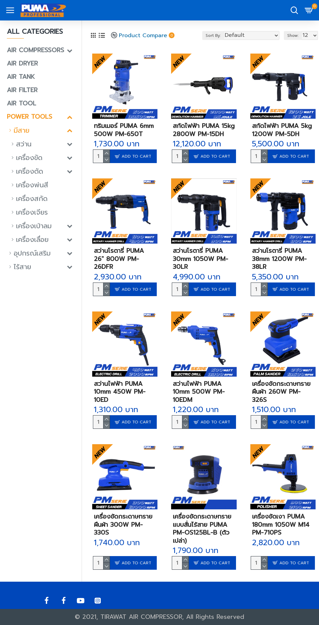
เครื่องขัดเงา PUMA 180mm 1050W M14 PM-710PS (280, 525)
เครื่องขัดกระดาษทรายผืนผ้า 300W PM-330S (123, 525)
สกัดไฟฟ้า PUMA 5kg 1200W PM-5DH (282, 130)
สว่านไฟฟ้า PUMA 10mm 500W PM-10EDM (199, 392)
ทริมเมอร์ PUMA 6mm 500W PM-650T (124, 130)
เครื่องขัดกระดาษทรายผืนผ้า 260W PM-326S (281, 392)
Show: (293, 35)
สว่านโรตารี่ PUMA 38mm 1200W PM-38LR (279, 259)
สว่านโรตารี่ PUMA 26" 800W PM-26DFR (119, 259)
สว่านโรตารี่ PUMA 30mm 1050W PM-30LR (200, 259)
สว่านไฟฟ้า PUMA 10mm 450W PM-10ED (119, 392)
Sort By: (213, 35)
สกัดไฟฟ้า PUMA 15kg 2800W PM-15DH (204, 130)
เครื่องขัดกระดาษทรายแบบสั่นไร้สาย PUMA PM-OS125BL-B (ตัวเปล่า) (202, 529)
